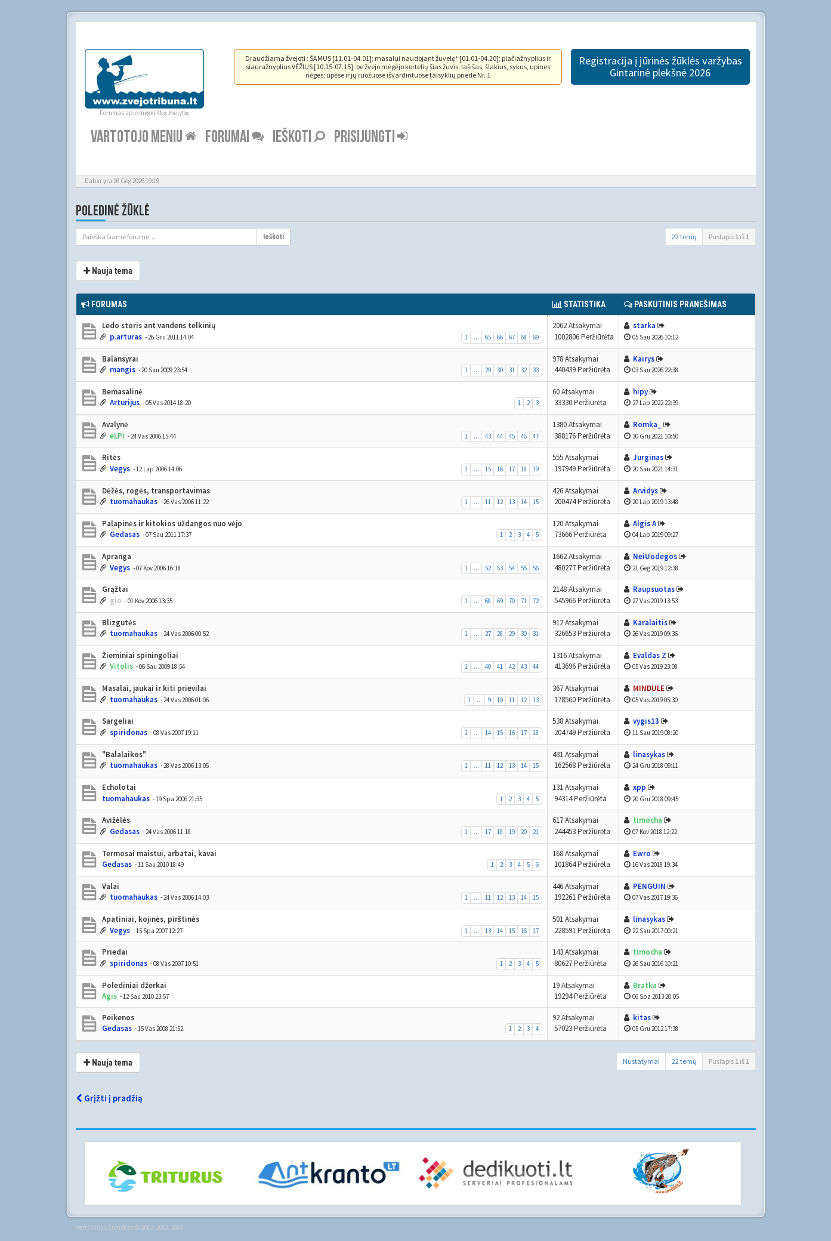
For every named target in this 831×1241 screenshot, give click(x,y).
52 (488, 568)
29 (488, 370)
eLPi (117, 436)
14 (524, 502)
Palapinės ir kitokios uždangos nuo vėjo (171, 523)
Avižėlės (115, 820)
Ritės (110, 457)
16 (500, 469)
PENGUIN (649, 886)
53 (500, 568)
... (476, 337)
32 (524, 370)
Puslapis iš (729, 236)
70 (512, 601)
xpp (639, 787)
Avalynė (114, 424)
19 (536, 469)
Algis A (644, 523)
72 (536, 601)
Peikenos (117, 1017)
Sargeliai (117, 721)
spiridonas (128, 732)
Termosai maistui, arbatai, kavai (158, 853)
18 (524, 469)
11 (488, 502)
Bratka (645, 985)
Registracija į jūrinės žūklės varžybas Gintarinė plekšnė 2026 (660, 66)
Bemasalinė (121, 392)
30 (500, 370)
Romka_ (647, 424)
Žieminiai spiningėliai (139, 655)
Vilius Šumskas (112, 1227)
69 (536, 337)
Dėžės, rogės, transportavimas (155, 491)
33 (536, 370)
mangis (122, 370)
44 (500, 436)
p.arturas (126, 337)
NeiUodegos (655, 556)
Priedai (114, 952)
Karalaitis (650, 623)
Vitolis (121, 666)
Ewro (642, 853)
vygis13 (646, 721)
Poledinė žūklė (113, 211)
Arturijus (125, 402)
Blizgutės (118, 623)
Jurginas (648, 457)
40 (488, 666)
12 (500, 502)
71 (524, 601)
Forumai (234, 137)
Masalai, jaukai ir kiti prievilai (153, 688)
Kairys (643, 359)
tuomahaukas (133, 501)
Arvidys (645, 491)
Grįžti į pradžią (109, 1098)
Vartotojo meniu (143, 137)
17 (512, 469)
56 (536, 568)
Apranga (115, 556)
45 (512, 436)
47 (536, 436)
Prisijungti (370, 137)
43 (488, 436)
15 (488, 469)
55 (524, 568)
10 (500, 700)
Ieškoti (299, 137)
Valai (109, 886)
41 (500, 666)
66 (500, 337)
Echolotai (118, 787)
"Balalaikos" (123, 754)
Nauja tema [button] (108, 271)
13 (512, 502)
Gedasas (125, 534)
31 (512, 370)
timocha (647, 820)
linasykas (649, 754)
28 (500, 633)
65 (488, 337)
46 (524, 436)
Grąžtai (114, 589)
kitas (642, 1017)
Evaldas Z (649, 655)
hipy (640, 392)
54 (512, 568)
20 (524, 832)
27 (488, 633)
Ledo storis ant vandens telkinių (157, 325)
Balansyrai (119, 359)
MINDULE (649, 688)
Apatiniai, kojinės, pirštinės (149, 919)
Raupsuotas (654, 589)
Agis (109, 996)
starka (644, 325)
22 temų (684, 236)
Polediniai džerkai (133, 985)
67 (512, 337)
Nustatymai (641, 1061)
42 (512, 666)
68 (524, 337)
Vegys (120, 469)
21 (536, 832)
